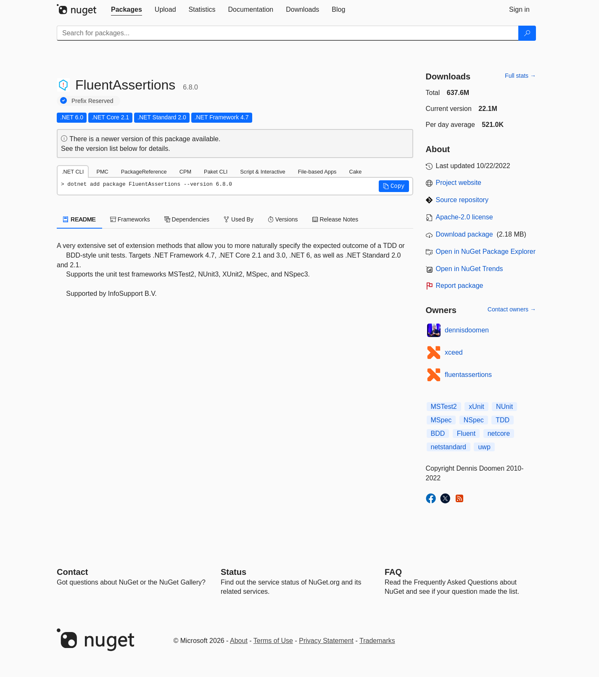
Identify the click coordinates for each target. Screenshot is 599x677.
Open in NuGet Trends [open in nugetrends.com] (469, 268)
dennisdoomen (467, 330)
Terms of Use (273, 640)
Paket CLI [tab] (215, 172)
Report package (459, 285)
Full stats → (520, 75)
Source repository (462, 199)
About (239, 640)
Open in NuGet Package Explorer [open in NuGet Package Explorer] (486, 251)
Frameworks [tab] (130, 219)
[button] (394, 186)
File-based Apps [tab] (317, 172)
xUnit (476, 406)
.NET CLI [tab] (73, 172)
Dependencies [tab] (186, 219)
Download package (464, 234)
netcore (499, 433)
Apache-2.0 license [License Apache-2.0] (464, 217)
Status (233, 572)
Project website (459, 182)
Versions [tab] (283, 219)
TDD (502, 420)
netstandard (449, 446)
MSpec (441, 420)
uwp (484, 446)
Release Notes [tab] (335, 219)
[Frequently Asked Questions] (393, 572)
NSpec (474, 420)
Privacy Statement (326, 640)
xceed (454, 352)
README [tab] (79, 219)
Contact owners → (512, 309)
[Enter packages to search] (288, 33)
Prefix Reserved (92, 100)
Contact (72, 572)
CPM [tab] (185, 172)
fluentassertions (468, 374)
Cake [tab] (355, 172)
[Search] (527, 33)
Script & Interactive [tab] (262, 172)
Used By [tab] (238, 219)
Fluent (466, 433)
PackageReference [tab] (144, 172)
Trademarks (377, 640)
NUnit (504, 406)
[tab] (126, 9)
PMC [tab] (102, 172)
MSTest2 (444, 406)
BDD (438, 433)
